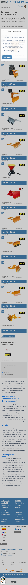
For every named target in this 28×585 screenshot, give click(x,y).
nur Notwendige (20, 51)
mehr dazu (12, 50)
